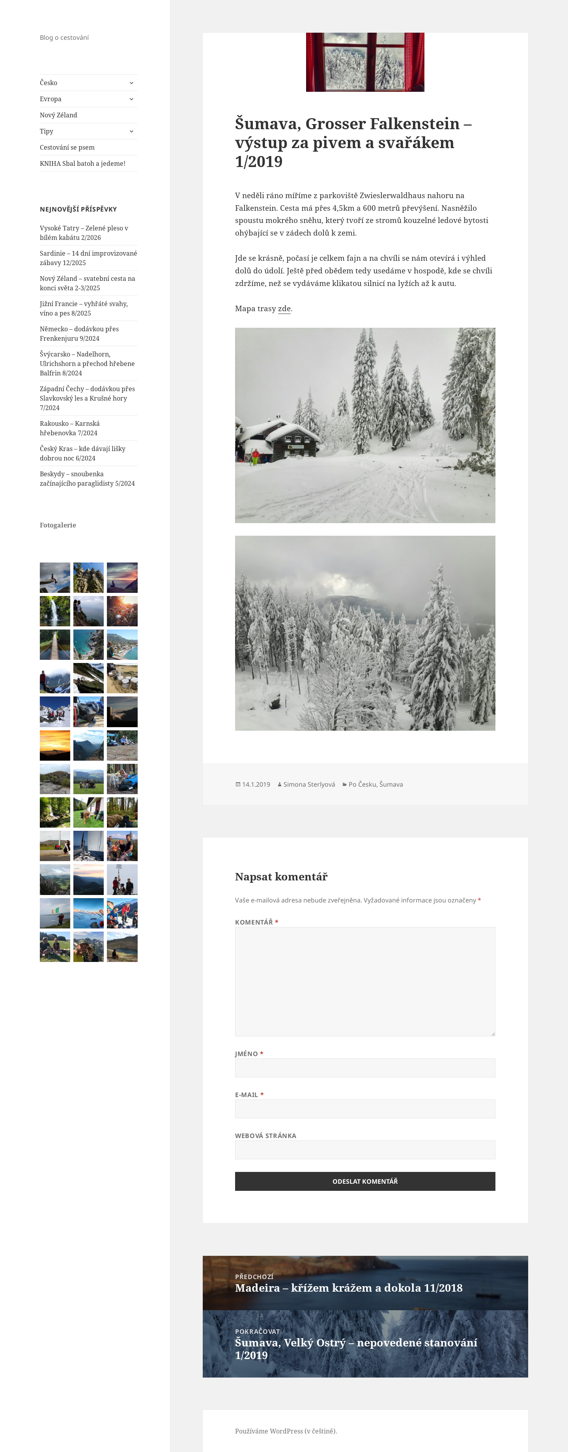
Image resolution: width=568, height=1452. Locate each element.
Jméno (249, 1053)
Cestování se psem (67, 147)
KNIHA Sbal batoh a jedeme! (82, 163)
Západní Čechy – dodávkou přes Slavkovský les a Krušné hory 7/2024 (87, 398)
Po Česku (362, 784)
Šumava (391, 784)
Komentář (256, 922)
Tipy (46, 131)
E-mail (249, 1094)
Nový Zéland (58, 115)
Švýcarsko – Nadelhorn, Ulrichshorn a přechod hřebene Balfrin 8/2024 (87, 363)
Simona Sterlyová (309, 784)
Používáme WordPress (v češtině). (286, 1431)
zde (284, 308)
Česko (48, 82)
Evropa (51, 99)
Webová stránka (266, 1135)
